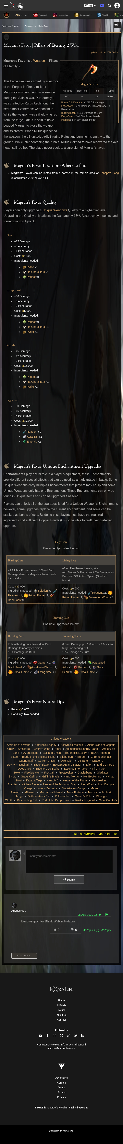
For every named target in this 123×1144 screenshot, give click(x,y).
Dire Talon (67, 760)
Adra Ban (32, 436)
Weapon (39, 60)
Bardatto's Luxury (76, 752)
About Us (62, 1015)
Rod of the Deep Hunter (56, 800)
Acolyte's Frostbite (72, 744)
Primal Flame (36, 595)
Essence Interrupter (76, 768)
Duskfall (24, 764)
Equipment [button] (83, 15)
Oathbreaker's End (39, 796)
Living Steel (45, 672)
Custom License (65, 1048)
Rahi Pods (14, 600)
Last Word (87, 784)
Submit (69, 879)
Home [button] (22, 15)
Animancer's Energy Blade (82, 748)
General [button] (41, 15)
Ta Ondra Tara (36, 272)
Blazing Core (15, 560)
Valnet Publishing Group (74, 1107)
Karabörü (52, 780)
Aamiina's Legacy (45, 744)
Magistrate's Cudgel (74, 788)
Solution (43, 590)
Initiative (65, 119)
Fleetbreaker (32, 772)
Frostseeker (65, 772)
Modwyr (93, 792)
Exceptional (13, 290)
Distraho (83, 760)
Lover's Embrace (47, 788)
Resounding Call (27, 800)
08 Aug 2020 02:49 (89, 914)
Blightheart (66, 756)
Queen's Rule (83, 796)
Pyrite (30, 267)
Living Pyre (69, 560)
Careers (61, 1082)
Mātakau (30, 792)
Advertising (61, 1077)
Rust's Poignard (85, 800)
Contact (61, 1019)
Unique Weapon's (55, 210)
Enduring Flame (71, 636)
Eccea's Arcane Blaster (67, 764)
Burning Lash (68, 113)
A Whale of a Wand (18, 744)
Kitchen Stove (30, 784)
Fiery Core (67, 116)
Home (61, 1000)
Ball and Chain (52, 752)
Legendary (67, 106)
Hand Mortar (71, 776)
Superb (10, 345)
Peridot (31, 276)
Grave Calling (29, 776)
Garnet (42, 662)
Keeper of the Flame (75, 780)
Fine (9, 235)
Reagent (32, 431)
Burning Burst (16, 636)
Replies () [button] (91, 930)
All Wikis (61, 1005)
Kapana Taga (34, 780)
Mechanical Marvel (51, 792)
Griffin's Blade (50, 776)
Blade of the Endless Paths (38, 756)
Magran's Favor (89, 84)
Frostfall (49, 772)
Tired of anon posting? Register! (94, 834)
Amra (58, 748)
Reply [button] (106, 930)
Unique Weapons (61, 738)
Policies (61, 1097)
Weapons (29, 26)
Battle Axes (43, 26)
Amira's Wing (42, 748)
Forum (61, 1010)
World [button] (103, 15)
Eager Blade (41, 764)
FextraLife (40, 1107)
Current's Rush (47, 760)
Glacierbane (85, 772)
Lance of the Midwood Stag (60, 784)
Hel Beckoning (92, 776)
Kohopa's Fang (109, 173)
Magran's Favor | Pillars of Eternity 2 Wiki (41, 45)
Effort (89, 764)
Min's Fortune (75, 792)
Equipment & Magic (10, 26)
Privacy (62, 1092)
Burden (81, 756)
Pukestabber (62, 796)
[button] (90, 5)
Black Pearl (15, 667)
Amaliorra (24, 748)
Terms (61, 1087)
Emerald (32, 441)
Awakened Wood (98, 597)
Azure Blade (30, 752)
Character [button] (61, 15)
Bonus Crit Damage (71, 102)
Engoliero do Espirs (47, 768)
